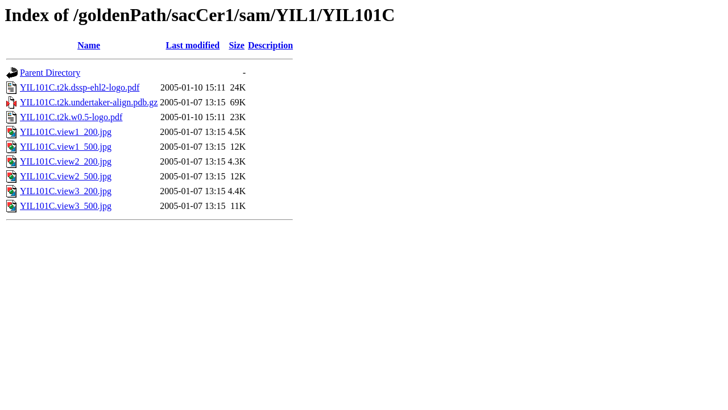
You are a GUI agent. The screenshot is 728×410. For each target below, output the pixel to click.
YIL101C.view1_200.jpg (65, 132)
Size (237, 45)
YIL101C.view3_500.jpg (65, 206)
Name (88, 45)
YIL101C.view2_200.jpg (65, 161)
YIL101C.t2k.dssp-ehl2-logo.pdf (79, 87)
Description (270, 45)
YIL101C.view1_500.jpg (65, 146)
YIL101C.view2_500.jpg (65, 176)
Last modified (193, 45)
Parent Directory (50, 72)
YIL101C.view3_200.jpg (65, 191)
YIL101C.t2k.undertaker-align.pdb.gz (89, 102)
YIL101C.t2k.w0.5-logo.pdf (71, 117)
